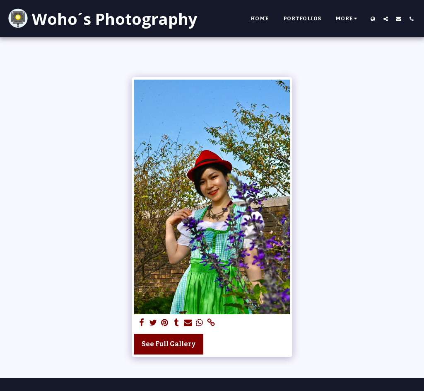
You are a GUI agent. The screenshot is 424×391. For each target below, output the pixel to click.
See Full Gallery (168, 344)
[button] (386, 19)
